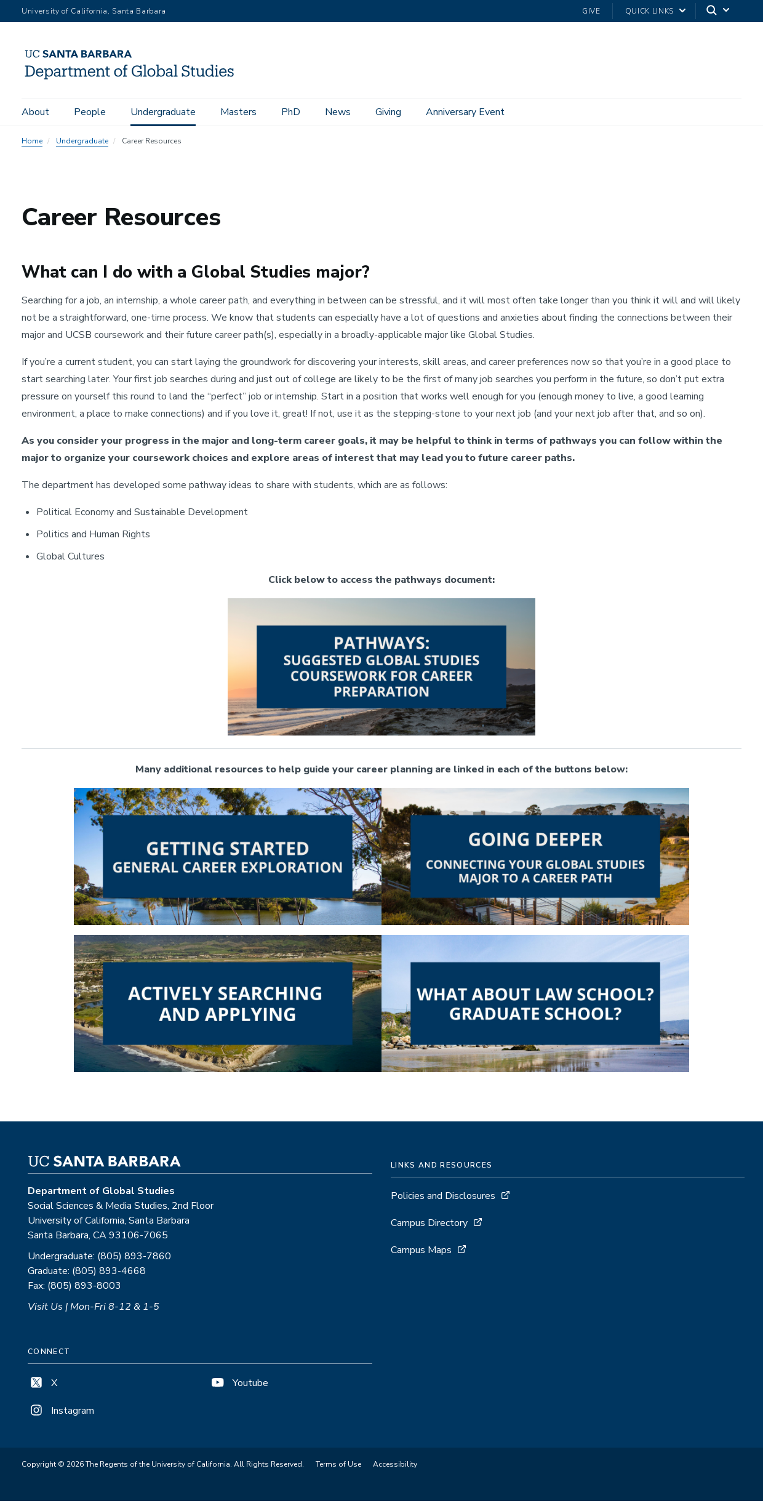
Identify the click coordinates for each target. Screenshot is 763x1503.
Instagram (61, 1412)
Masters (238, 112)
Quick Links (649, 11)
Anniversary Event (465, 112)
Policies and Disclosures (443, 1197)
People (90, 112)
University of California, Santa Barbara (94, 11)
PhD (290, 112)
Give (591, 11)
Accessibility (395, 1466)
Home (32, 143)
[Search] (718, 11)
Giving (388, 112)
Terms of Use (338, 1466)
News (338, 112)
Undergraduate (163, 112)
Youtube (238, 1385)
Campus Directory (429, 1225)
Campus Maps (421, 1252)
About (35, 112)
